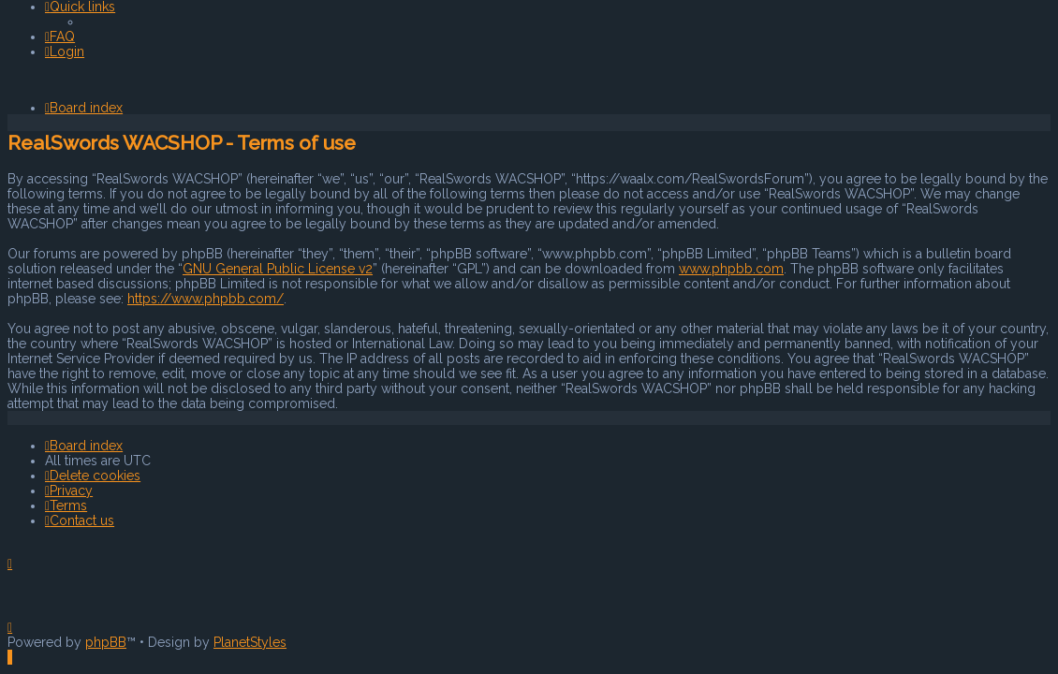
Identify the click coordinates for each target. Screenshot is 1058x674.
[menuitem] (60, 36)
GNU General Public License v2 (278, 268)
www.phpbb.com (731, 268)
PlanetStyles (250, 642)
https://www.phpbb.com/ (205, 298)
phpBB (105, 642)
